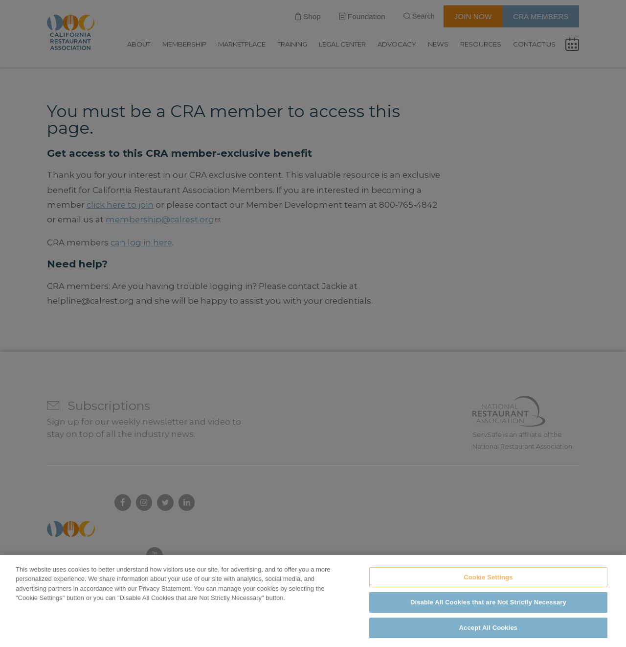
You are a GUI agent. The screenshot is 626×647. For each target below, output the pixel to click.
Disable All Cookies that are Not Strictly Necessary (488, 610)
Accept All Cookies (488, 635)
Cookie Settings (488, 584)
